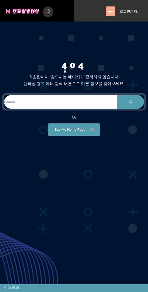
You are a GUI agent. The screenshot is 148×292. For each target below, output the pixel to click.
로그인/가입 (129, 11)
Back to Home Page (75, 129)
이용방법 (11, 287)
